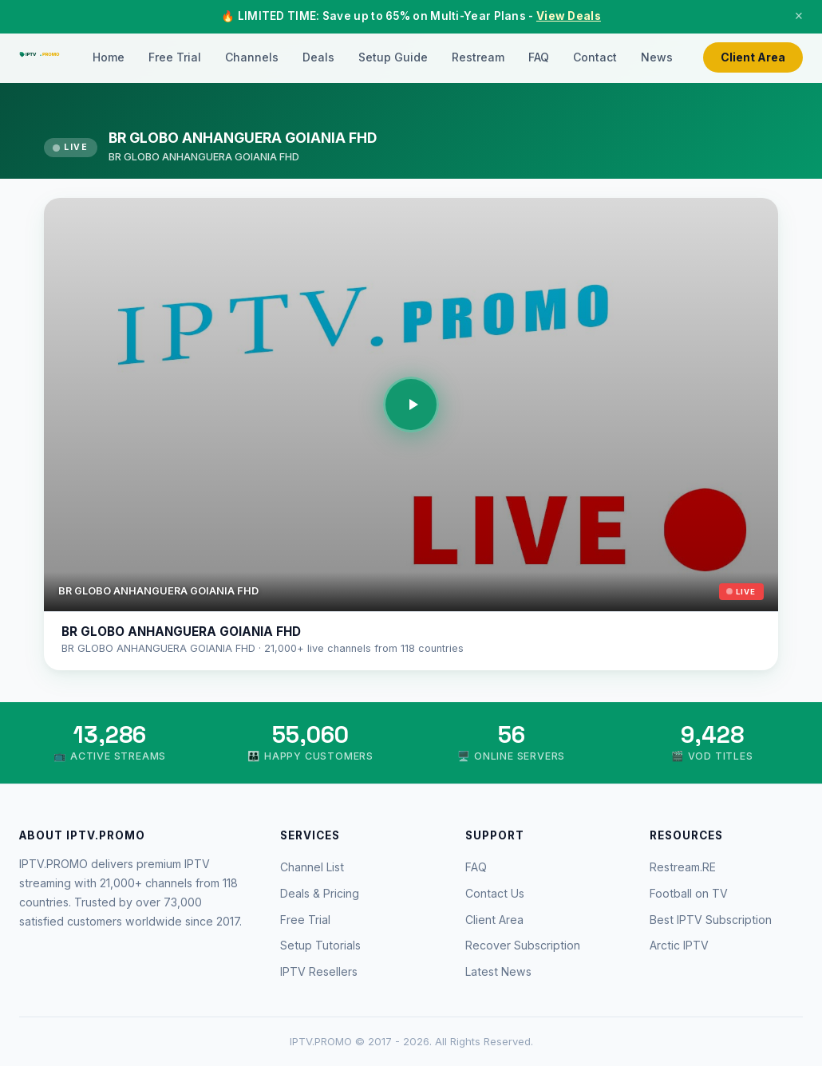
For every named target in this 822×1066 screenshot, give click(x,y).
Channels (252, 57)
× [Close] (799, 16)
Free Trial (174, 57)
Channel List (312, 867)
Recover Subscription (522, 945)
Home (108, 57)
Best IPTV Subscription (711, 919)
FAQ (538, 57)
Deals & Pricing (319, 893)
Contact (595, 57)
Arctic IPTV (679, 945)
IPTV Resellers (319, 971)
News (657, 57)
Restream (478, 57)
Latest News (498, 971)
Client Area (753, 57)
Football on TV (689, 893)
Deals (318, 57)
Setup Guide (393, 57)
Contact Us (494, 893)
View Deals (568, 16)
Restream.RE (683, 867)
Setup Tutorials (320, 945)
